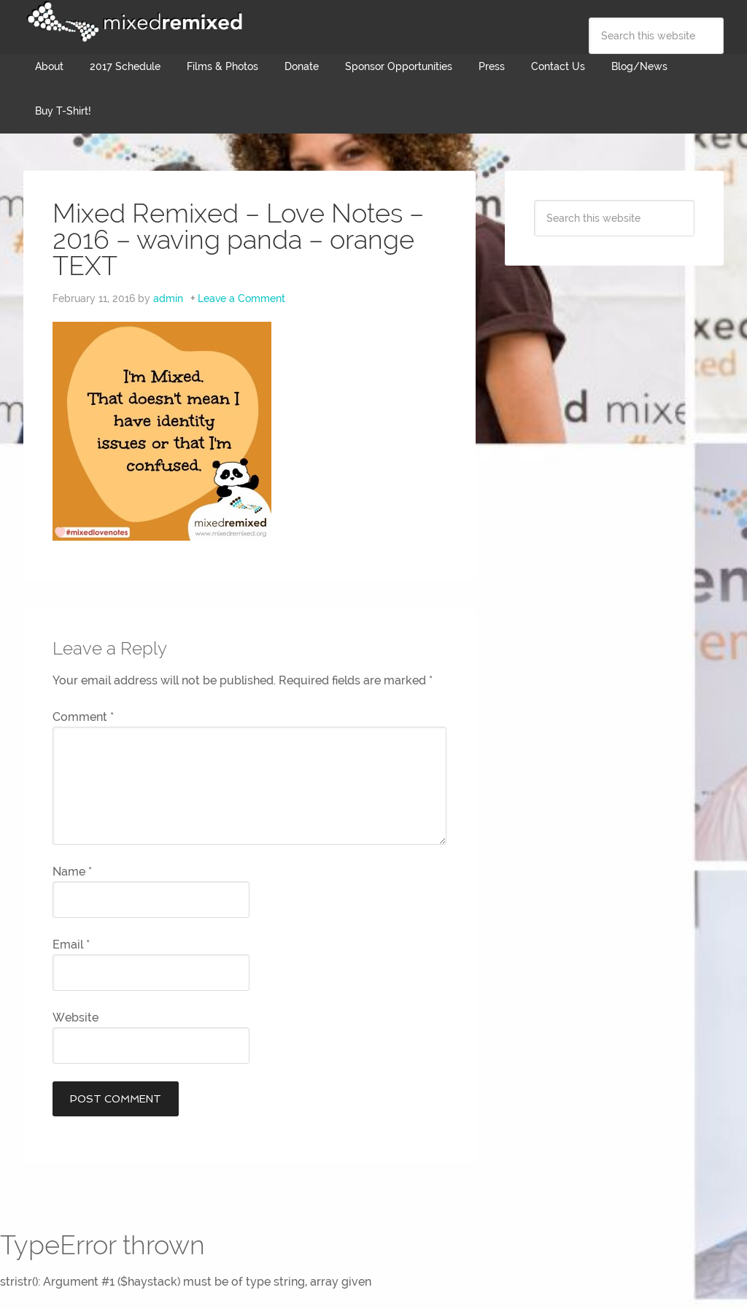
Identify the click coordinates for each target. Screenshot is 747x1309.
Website (75, 1017)
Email (71, 944)
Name (72, 872)
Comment (83, 717)
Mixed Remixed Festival (132, 22)
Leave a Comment (241, 298)
